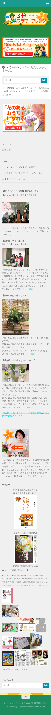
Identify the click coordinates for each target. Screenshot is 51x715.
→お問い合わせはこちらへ (15, 669)
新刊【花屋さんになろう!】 (25, 490)
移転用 (7, 150)
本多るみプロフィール (14, 179)
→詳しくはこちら (42, 585)
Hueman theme (39, 707)
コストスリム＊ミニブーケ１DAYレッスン (23, 173)
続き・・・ (34, 289)
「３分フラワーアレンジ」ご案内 (19, 167)
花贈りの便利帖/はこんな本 (25, 566)
